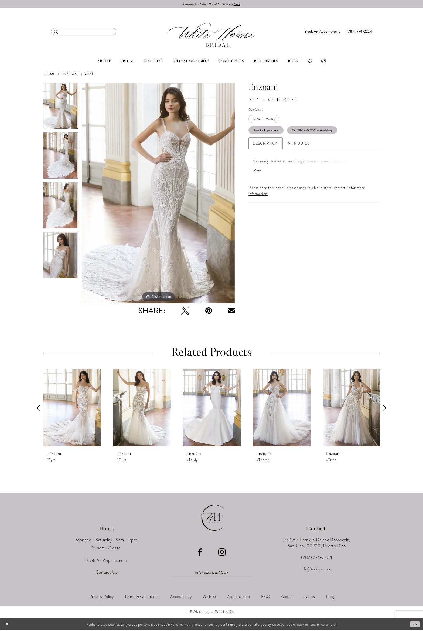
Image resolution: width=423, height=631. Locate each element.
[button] (323, 62)
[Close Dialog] (7, 625)
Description (265, 149)
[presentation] (72, 408)
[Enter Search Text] (83, 32)
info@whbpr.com (317, 570)
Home (49, 75)
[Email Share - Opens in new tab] (231, 311)
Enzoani (70, 75)
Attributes (298, 149)
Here (241, 4)
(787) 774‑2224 (316, 558)
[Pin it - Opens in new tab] (208, 311)
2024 (88, 75)
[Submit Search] (56, 32)
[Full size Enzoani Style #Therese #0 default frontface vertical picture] (158, 194)
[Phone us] (359, 32)
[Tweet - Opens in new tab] (185, 311)
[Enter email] (211, 573)
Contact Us (106, 573)
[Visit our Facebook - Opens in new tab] (199, 553)
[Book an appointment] (322, 32)
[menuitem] (83, 32)
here (332, 624)
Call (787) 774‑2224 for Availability (325, 135)
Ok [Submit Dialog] (414, 625)
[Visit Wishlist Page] (310, 62)
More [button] (258, 177)
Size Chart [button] (257, 110)
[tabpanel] (60, 108)
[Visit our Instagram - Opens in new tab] (222, 553)
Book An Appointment (269, 135)
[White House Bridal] (211, 35)
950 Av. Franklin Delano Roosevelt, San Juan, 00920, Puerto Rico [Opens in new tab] (316, 543)
